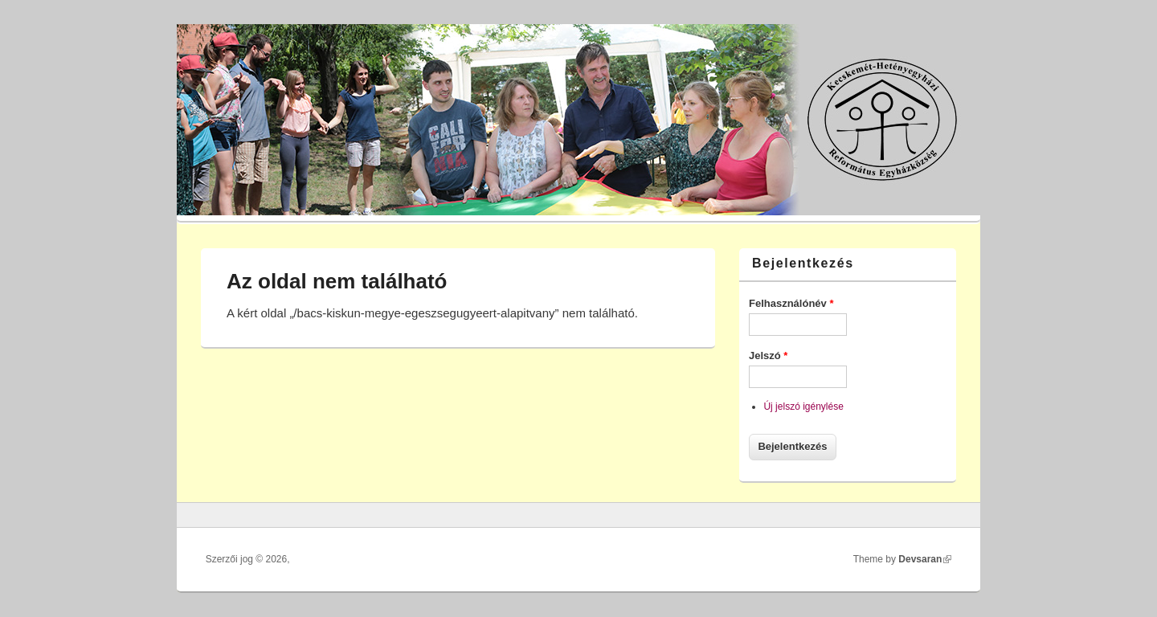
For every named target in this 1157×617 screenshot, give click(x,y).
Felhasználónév (791, 303)
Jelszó (768, 355)
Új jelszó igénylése (803, 406)
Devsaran (924, 559)
